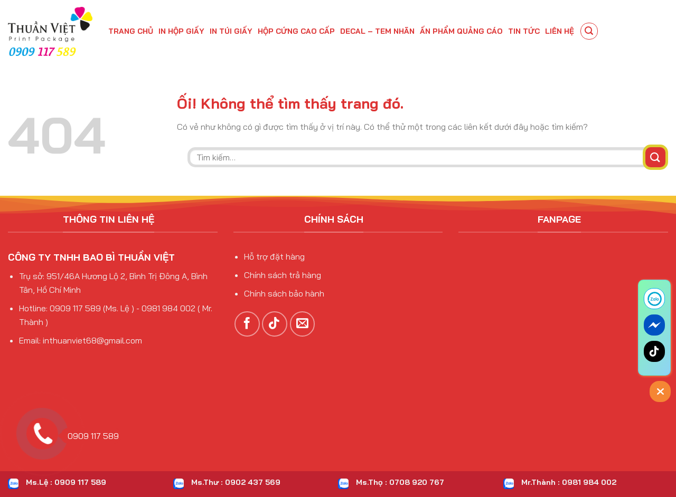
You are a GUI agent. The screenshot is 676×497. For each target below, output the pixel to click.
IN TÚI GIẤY (231, 31)
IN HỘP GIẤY (181, 31)
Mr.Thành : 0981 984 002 (568, 482)
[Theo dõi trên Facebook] (247, 324)
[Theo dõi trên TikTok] (274, 324)
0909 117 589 (90, 436)
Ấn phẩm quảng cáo (461, 31)
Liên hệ (559, 31)
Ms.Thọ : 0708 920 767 (400, 482)
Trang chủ (130, 31)
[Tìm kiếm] (589, 31)
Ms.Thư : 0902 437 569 (235, 482)
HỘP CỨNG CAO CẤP (296, 31)
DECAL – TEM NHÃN (377, 31)
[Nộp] (655, 157)
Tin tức (524, 31)
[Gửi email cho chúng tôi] (302, 324)
